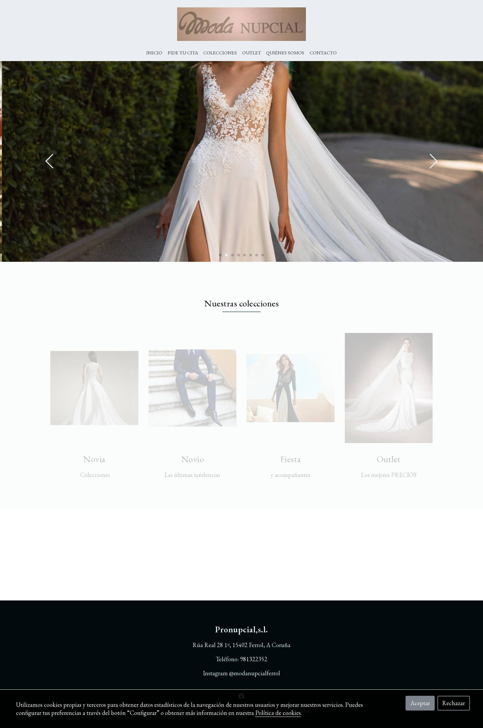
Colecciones (220, 52)
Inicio (154, 52)
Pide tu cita (183, 52)
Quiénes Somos (285, 52)
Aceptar (420, 703)
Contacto (323, 52)
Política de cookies (278, 713)
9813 (246, 659)
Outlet (251, 52)
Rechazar (453, 703)
